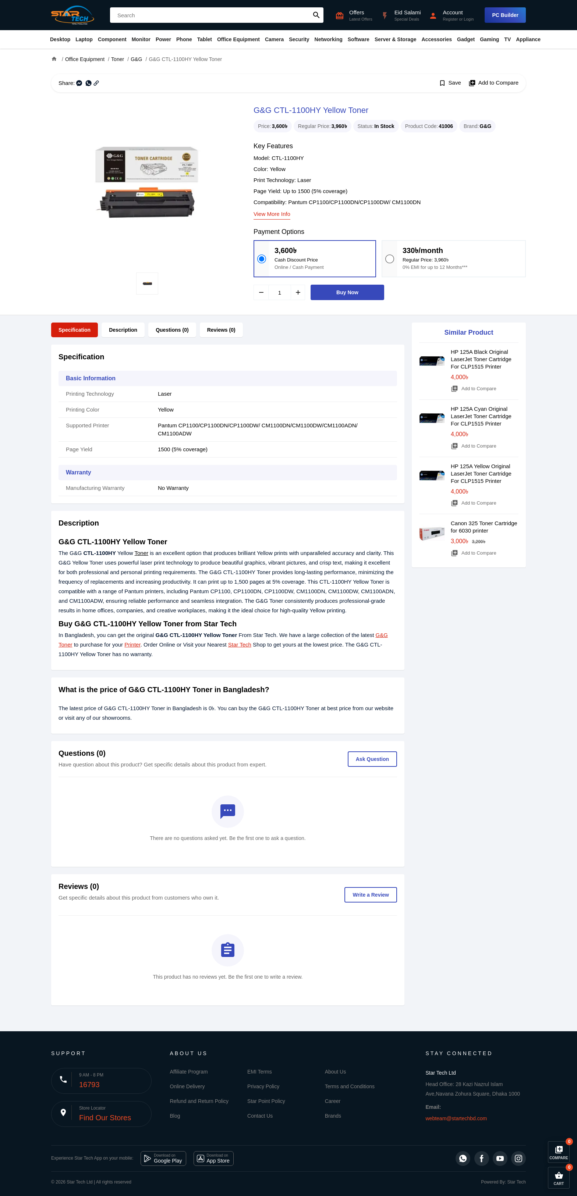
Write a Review (371, 895)
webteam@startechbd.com (456, 1118)
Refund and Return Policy (199, 1101)
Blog (175, 1116)
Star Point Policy (266, 1101)
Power (163, 39)
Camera (274, 39)
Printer (132, 644)
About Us (335, 1072)
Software (358, 39)
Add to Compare (493, 83)
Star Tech (239, 644)
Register (450, 19)
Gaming (489, 39)
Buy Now (347, 292)
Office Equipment (238, 39)
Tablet (204, 39)
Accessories (436, 39)
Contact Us (260, 1116)
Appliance (528, 39)
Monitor (141, 39)
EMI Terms (259, 1072)
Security (299, 39)
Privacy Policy (263, 1086)
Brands (333, 1116)
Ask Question (372, 759)
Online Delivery (187, 1086)
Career (333, 1101)
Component (112, 39)
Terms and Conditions (350, 1086)
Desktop (60, 39)
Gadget (466, 39)
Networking (329, 39)
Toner (142, 553)
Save (450, 83)
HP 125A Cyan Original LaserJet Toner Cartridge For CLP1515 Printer (481, 416)
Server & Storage (396, 39)
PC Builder (505, 15)
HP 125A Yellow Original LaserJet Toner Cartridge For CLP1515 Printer (481, 473)
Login (469, 19)
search (316, 15)
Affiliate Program (189, 1072)
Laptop (84, 39)
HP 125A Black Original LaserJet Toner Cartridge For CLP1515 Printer (481, 359)
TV (507, 39)
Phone (184, 39)
